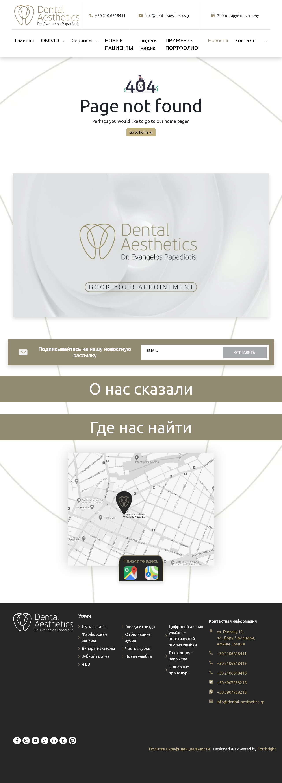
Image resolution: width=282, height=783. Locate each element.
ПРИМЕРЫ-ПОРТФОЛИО (181, 44)
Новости (218, 40)
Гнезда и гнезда (140, 626)
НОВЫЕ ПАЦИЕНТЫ (119, 44)
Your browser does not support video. (141, 245)
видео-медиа (148, 44)
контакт (245, 40)
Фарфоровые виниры (95, 637)
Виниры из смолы (98, 648)
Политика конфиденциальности (180, 749)
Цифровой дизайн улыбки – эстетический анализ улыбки (186, 635)
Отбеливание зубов (138, 637)
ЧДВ (86, 664)
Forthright (266, 749)
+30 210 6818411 (107, 15)
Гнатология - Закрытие (181, 656)
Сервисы (82, 40)
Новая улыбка (138, 656)
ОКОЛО (50, 40)
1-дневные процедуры (179, 670)
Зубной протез (95, 656)
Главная (24, 40)
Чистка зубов (137, 648)
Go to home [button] (141, 132)
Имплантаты (94, 626)
